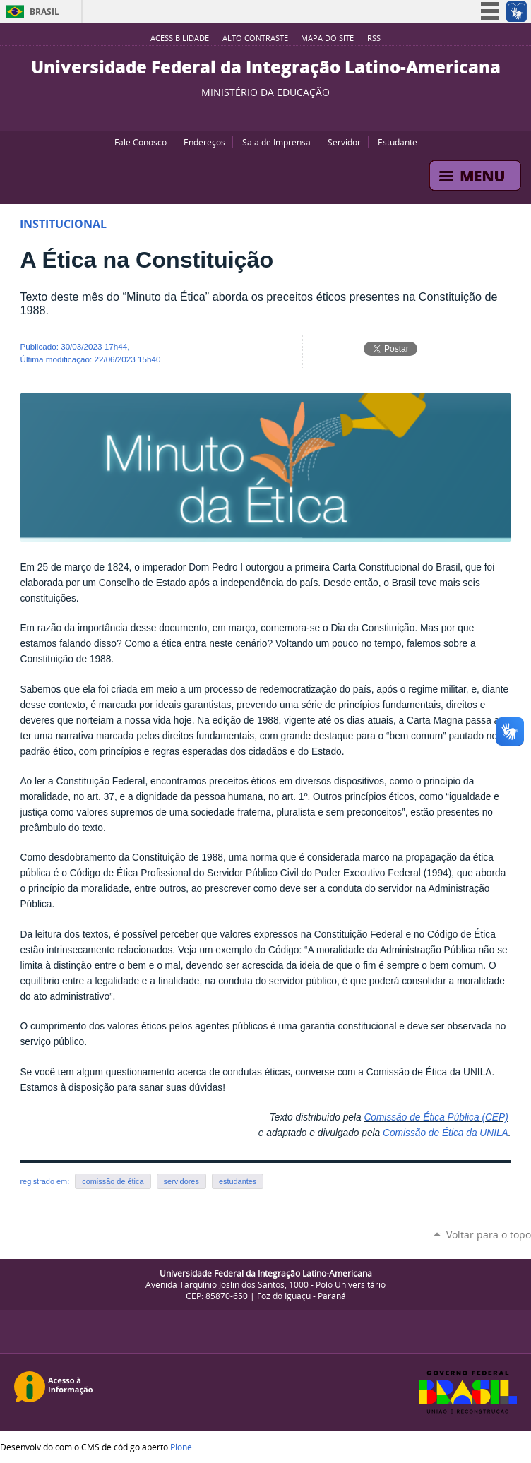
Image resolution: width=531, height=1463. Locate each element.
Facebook (258, 113)
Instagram (294, 113)
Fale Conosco (140, 142)
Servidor (344, 142)
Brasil (44, 12)
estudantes (237, 1181)
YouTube (241, 113)
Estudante (397, 142)
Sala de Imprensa (276, 142)
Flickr (276, 113)
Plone (181, 1446)
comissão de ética (112, 1181)
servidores (181, 1181)
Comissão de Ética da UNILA (445, 1133)
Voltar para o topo (488, 1234)
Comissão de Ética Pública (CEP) (436, 1117)
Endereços (204, 142)
